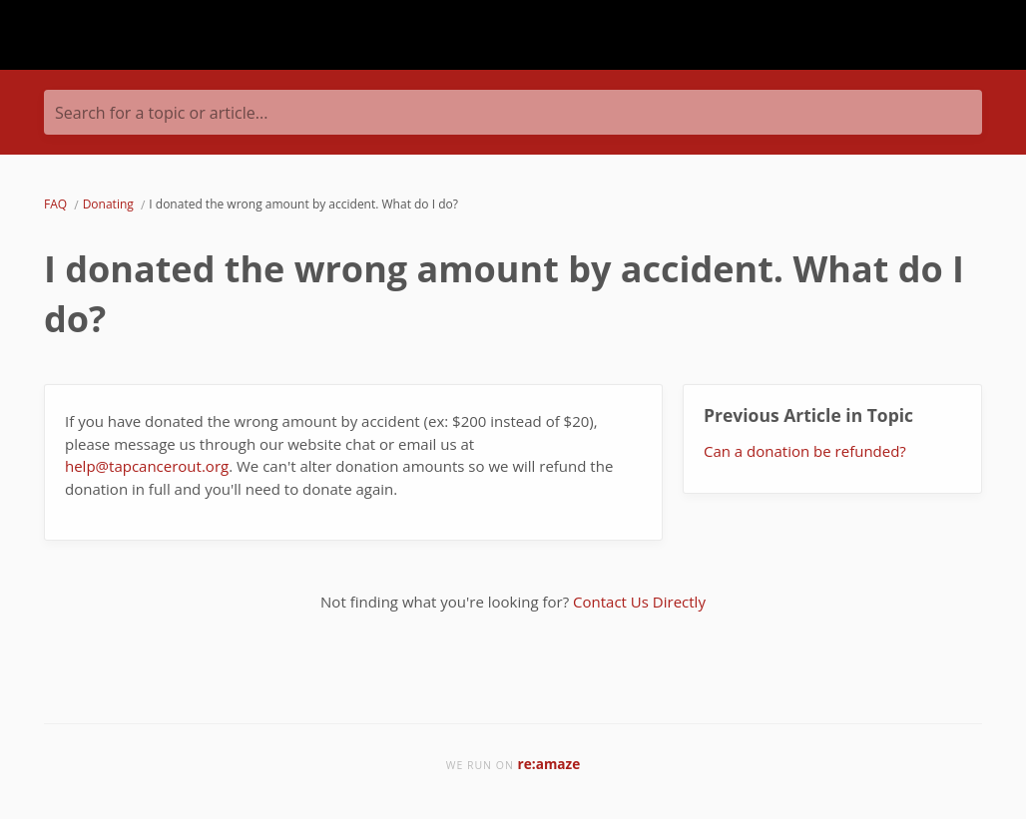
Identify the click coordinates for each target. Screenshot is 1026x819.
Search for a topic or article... (161, 113)
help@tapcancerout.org (147, 466)
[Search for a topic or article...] (513, 112)
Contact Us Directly (639, 602)
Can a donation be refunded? (805, 451)
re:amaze (549, 763)
